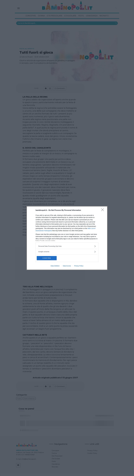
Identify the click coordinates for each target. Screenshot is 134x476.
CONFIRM (47, 258)
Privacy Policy (78, 266)
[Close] (103, 210)
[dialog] (67, 238)
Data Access (67, 266)
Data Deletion (55, 266)
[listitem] (67, 246)
